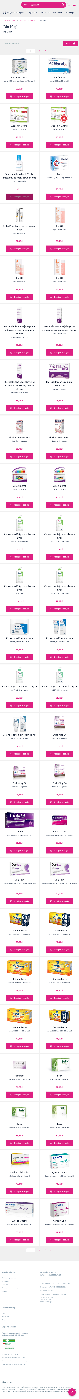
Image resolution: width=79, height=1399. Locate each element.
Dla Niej (43, 20)
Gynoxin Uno (59, 1220)
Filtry (70, 43)
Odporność (32, 13)
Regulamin (6, 1281)
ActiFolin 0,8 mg (19, 125)
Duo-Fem (19, 879)
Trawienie (45, 13)
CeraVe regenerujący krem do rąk (19, 734)
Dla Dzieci (57, 13)
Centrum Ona (19, 485)
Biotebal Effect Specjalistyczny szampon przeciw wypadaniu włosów (19, 385)
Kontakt (5, 1291)
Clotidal (19, 831)
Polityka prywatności (9, 1278)
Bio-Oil (59, 226)
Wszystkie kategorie (14, 13)
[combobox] (43, 5)
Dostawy (5, 1285)
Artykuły (5, 1320)
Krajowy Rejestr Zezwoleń (10, 1354)
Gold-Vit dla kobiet (19, 1172)
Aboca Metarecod (19, 77)
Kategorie (5, 1316)
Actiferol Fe (59, 77)
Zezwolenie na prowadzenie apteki (14, 1358)
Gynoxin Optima (59, 1172)
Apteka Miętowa (9, 20)
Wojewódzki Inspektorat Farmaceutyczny (16, 1361)
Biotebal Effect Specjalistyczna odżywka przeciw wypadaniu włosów (19, 330)
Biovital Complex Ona (19, 437)
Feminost (19, 1075)
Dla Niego (70, 13)
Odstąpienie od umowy (10, 1288)
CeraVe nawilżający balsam (19, 638)
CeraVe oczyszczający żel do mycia (19, 686)
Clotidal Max (59, 831)
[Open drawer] (74, 5)
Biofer (59, 174)
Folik (59, 1075)
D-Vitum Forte (19, 930)
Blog (3, 1313)
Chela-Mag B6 (60, 734)
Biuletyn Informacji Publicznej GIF (13, 1364)
